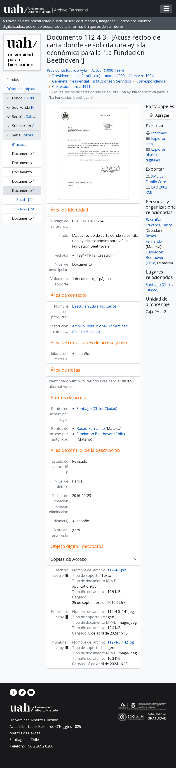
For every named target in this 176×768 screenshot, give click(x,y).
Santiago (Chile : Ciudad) (97, 408)
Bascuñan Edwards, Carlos (94, 306)
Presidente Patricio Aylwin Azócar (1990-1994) (85, 70)
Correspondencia (151, 81)
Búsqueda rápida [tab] (21, 88)
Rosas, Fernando (91, 428)
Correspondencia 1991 (71, 86)
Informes (156, 133)
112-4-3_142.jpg (120, 642)
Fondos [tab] (13, 79)
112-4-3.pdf (117, 570)
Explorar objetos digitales (156, 155)
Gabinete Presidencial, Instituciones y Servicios (91, 81)
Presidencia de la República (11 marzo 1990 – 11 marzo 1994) (103, 75)
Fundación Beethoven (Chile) (101, 433)
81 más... (19, 144)
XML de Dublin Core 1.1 (159, 179)
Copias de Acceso (69, 559)
